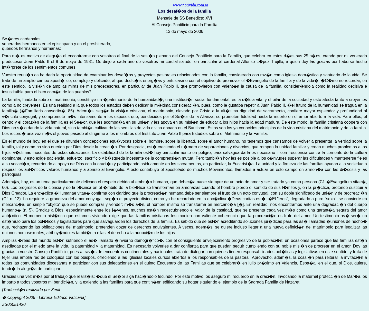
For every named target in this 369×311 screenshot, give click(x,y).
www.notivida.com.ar (190, 5)
